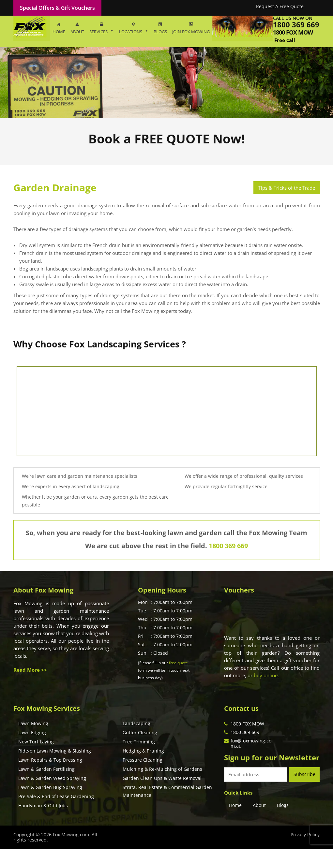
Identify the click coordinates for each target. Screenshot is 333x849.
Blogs (283, 805)
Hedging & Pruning (143, 751)
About (259, 805)
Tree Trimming (139, 742)
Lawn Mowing (33, 723)
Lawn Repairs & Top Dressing (50, 760)
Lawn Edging (32, 732)
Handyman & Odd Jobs (43, 805)
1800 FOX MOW (247, 724)
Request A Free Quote (280, 6)
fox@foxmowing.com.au (251, 743)
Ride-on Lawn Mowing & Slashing (54, 751)
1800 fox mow (293, 32)
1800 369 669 (296, 24)
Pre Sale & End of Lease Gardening (56, 796)
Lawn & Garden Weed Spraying (52, 778)
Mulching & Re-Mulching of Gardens (162, 769)
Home (235, 805)
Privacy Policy (305, 834)
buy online (266, 675)
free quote (178, 663)
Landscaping (136, 723)
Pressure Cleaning (142, 760)
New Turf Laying (36, 742)
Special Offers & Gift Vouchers (57, 7)
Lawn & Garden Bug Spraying (50, 787)
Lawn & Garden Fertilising (46, 769)
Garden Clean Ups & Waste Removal (162, 778)
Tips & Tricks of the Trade (286, 187)
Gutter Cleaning (140, 732)
